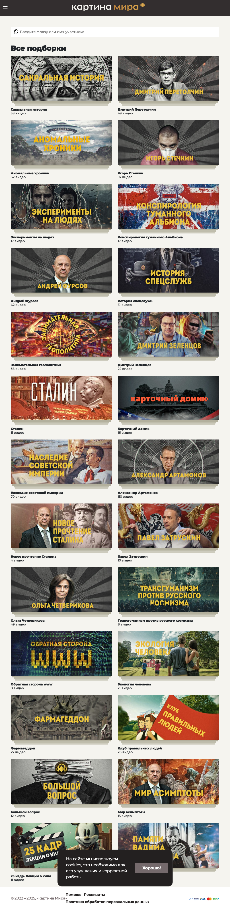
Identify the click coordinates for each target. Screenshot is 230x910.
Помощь (73, 895)
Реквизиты (94, 895)
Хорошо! (151, 868)
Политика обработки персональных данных (107, 902)
